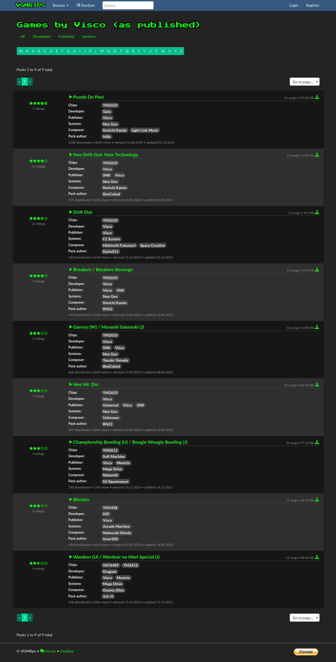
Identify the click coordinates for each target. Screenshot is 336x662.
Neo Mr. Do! (86, 384)
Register (313, 5)
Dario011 (111, 251)
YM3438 (110, 507)
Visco (107, 117)
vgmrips (31, 5)
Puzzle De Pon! (88, 97)
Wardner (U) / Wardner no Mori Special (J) (116, 557)
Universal (110, 405)
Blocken (81, 499)
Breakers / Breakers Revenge (103, 269)
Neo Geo (110, 124)
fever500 (110, 539)
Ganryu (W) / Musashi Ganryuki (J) (108, 327)
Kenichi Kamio (115, 130)
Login (294, 5)
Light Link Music (145, 130)
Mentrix (123, 462)
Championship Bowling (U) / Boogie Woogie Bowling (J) (130, 442)
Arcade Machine (116, 526)
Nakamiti (110, 475)
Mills (107, 136)
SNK (106, 175)
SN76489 (111, 565)
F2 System (111, 239)
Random (85, 5)
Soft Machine (114, 456)
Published (66, 36)
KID (106, 514)
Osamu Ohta (113, 590)
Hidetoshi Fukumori (119, 245)
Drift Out (82, 212)
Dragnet (110, 571)
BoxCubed (111, 194)
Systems (89, 36)
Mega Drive (112, 469)
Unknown (111, 417)
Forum (48, 651)
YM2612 (110, 450)
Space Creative (152, 245)
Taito (107, 111)
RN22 (108, 309)
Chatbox (67, 651)
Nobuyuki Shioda (117, 532)
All (23, 36)
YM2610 (110, 105)
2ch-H (108, 596)
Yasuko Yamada (115, 360)
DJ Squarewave (115, 481)
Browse (61, 5)
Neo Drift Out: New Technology (105, 154)
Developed (42, 36)
